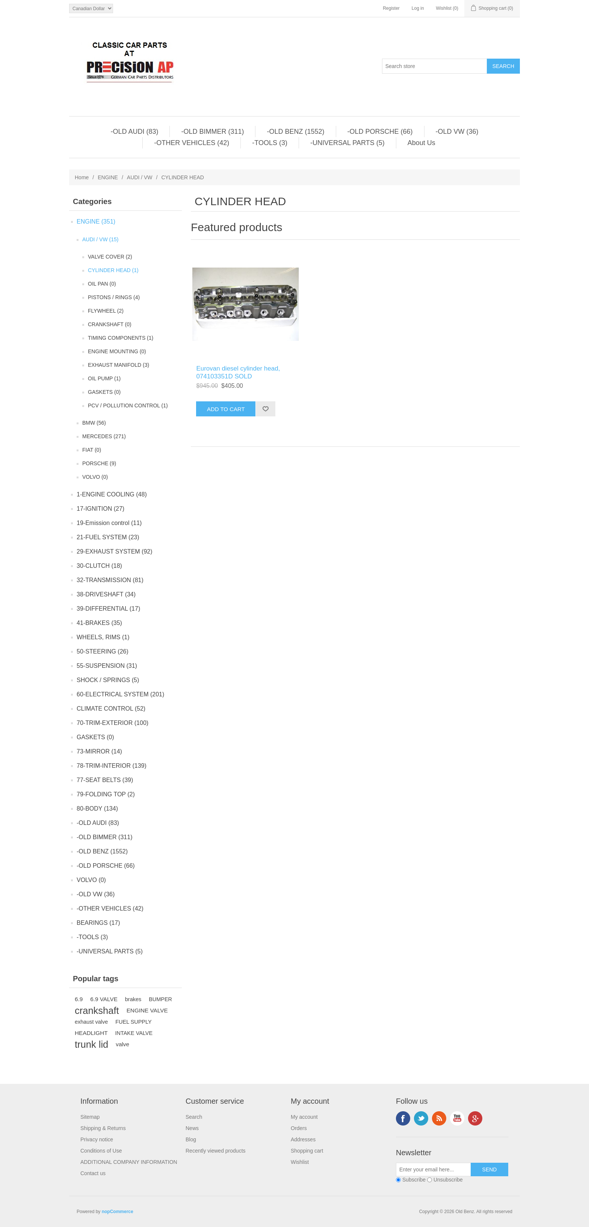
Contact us (93, 1173)
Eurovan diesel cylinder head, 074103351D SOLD (238, 372)
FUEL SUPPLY (133, 1022)
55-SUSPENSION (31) (107, 666)
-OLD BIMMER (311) (212, 131)
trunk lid (91, 1044)
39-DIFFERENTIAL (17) (108, 608)
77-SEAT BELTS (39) (105, 780)
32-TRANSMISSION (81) (110, 580)
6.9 (79, 999)
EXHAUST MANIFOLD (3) (118, 365)
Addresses (303, 1139)
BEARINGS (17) (98, 923)
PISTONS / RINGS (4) (114, 297)
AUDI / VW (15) (100, 239)
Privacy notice (96, 1139)
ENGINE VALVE (147, 1010)
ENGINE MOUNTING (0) (117, 351)
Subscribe (414, 1180)
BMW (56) (94, 423)
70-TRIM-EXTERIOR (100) (112, 723)
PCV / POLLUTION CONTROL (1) (128, 405)
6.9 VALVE (104, 999)
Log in (418, 8)
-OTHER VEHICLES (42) (191, 143)
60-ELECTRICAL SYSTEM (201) (120, 694)
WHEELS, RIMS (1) (103, 637)
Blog (191, 1139)
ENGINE (108, 177)
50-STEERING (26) (102, 651)
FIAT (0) (91, 450)
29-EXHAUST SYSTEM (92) (115, 551)
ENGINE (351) (96, 221)
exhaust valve (91, 1022)
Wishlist (300, 1162)
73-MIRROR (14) (99, 751)
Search (194, 1117)
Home (82, 177)
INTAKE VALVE (134, 1033)
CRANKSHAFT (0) (109, 324)
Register (391, 8)
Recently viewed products (216, 1151)
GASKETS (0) (104, 392)
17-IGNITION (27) (100, 508)
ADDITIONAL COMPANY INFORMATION (128, 1162)
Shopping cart (307, 1151)
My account (304, 1117)
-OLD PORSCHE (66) (380, 131)
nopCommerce (117, 1211)
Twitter (421, 1118)
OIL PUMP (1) (104, 378)
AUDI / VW (140, 177)
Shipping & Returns (103, 1128)
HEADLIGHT (91, 1033)
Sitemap (90, 1117)
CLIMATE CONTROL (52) (111, 708)
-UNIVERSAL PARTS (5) (347, 143)
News (192, 1128)
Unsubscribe (448, 1180)
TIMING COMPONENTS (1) (120, 338)
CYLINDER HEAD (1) (113, 270)
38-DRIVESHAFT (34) (106, 594)
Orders (299, 1128)
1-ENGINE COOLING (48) (112, 494)
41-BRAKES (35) (99, 623)
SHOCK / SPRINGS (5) (108, 680)
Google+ (475, 1118)
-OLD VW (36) (457, 131)
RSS (439, 1118)
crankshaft (97, 1010)
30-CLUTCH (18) (99, 566)
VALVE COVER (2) (110, 257)
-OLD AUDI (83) (134, 131)
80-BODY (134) (97, 808)
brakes (133, 999)
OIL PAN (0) (102, 284)
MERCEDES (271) (104, 436)
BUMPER (160, 999)
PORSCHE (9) (99, 463)
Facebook (403, 1118)
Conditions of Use (101, 1151)
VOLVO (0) (95, 477)
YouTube (457, 1118)
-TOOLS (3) (269, 143)
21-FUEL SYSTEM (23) (108, 537)
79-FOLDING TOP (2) (106, 794)
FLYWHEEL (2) (106, 311)
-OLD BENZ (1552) (295, 131)
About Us (421, 143)
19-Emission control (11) (109, 523)
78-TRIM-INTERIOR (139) (111, 766)
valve (122, 1044)
